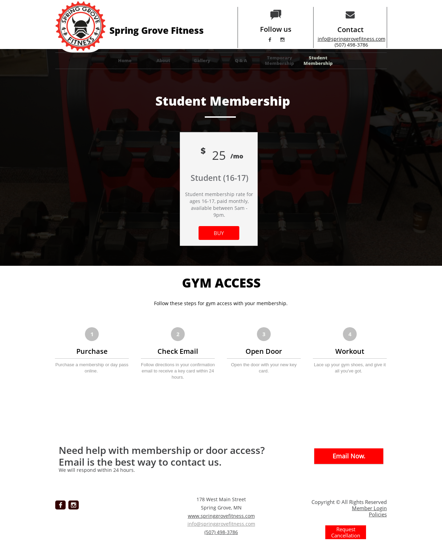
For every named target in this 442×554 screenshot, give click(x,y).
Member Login (369, 508)
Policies (378, 514)
